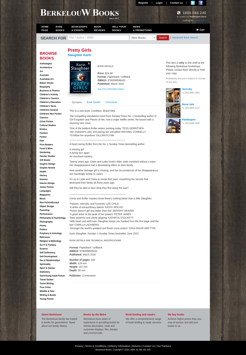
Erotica (43, 129)
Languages (45, 191)
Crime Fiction (46, 121)
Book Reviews (99, 28)
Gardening (45, 152)
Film (42, 141)
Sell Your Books (119, 28)
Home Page (45, 28)
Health (43, 171)
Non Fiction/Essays (49, 202)
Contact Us (149, 346)
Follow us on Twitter (193, 3)
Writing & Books (48, 295)
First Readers (46, 144)
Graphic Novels (47, 168)
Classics (44, 117)
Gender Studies (47, 156)
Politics (43, 229)
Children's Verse (48, 106)
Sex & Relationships (50, 260)
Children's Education (50, 102)
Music (43, 198)
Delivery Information (119, 346)
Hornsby (187, 89)
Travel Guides (47, 279)
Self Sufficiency (47, 252)
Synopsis (77, 102)
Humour (44, 179)
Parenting (44, 210)
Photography (46, 222)
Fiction (43, 137)
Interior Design (47, 183)
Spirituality (45, 264)
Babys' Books (47, 83)
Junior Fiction (47, 187)
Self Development (49, 256)
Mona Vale (188, 104)
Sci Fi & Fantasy (48, 245)
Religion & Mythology (50, 241)
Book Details (93, 102)
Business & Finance (50, 90)
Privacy (79, 346)
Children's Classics (49, 98)
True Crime (45, 287)
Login (159, 2)
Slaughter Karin (79, 55)
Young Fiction (47, 299)
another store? (199, 20)
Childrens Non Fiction (51, 114)
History (43, 175)
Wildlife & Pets (47, 291)
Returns (136, 346)
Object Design (47, 206)
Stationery (45, 272)
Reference (45, 237)
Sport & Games (47, 268)
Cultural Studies (48, 125)
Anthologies (46, 63)
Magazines (45, 195)
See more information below (111, 89)
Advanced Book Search (185, 37)
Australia (44, 75)
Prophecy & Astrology (51, 233)
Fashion (44, 133)
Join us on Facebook (200, 3)
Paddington (189, 119)
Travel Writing (47, 283)
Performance (46, 214)
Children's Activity (49, 94)
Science (44, 249)
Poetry (43, 225)
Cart (200, 29)
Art (41, 71)
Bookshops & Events (79, 28)
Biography (45, 87)
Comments (111, 102)
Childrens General (49, 110)
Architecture (46, 67)
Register (143, 2)
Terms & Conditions (95, 346)
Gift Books (45, 160)
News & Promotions (142, 28)
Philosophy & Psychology (53, 218)
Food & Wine (46, 148)
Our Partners (164, 346)
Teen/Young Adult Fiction (52, 276)
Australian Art (47, 79)
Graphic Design (47, 164)
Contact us (176, 2)
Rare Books (60, 28)
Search (163, 37)
